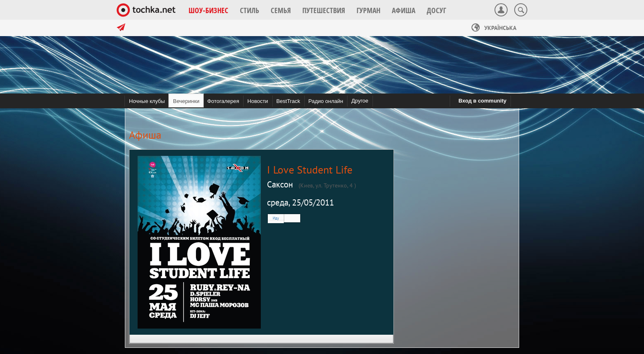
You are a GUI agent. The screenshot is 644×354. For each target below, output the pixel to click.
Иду (276, 218)
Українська (494, 28)
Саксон (280, 184)
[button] (208, 10)
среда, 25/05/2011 (300, 202)
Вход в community (482, 101)
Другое (359, 101)
